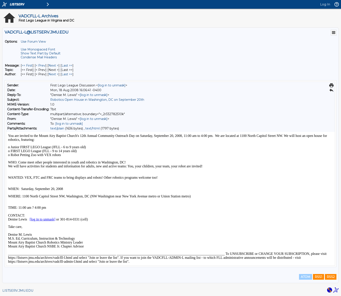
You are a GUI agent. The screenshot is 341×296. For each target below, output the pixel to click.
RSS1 (318, 277)
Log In (325, 4)
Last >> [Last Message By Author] (67, 74)
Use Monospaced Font (38, 49)
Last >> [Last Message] (67, 65)
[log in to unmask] (111, 85)
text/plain (57, 128)
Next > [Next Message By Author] (53, 74)
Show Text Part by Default (40, 53)
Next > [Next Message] (53, 65)
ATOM (305, 277)
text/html (92, 128)
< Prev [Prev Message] (40, 65)
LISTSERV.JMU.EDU (17, 291)
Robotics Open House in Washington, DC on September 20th (97, 100)
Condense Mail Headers (39, 57)
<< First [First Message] (27, 65)
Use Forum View (33, 42)
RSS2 (331, 277)
